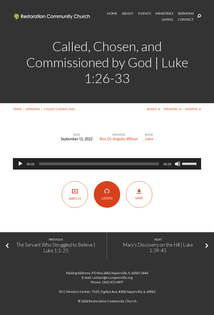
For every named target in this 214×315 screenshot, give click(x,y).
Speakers (173, 109)
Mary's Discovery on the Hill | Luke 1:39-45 (158, 247)
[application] (107, 164)
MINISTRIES (164, 13)
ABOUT (127, 13)
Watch (75, 194)
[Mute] (177, 164)
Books (153, 109)
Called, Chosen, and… (60, 109)
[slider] (99, 163)
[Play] (20, 164)
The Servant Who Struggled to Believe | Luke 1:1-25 (55, 247)
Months (193, 109)
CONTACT (186, 19)
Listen (107, 194)
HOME (112, 13)
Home (17, 109)
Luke (149, 139)
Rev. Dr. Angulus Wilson (119, 139)
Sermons (33, 109)
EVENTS (144, 13)
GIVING (167, 19)
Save (139, 194)
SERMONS (186, 13)
